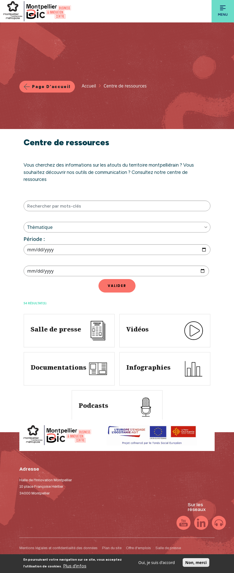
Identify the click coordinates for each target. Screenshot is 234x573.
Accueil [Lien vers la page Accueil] (89, 86)
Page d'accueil (51, 86)
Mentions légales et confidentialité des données (58, 548)
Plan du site (111, 548)
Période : (34, 239)
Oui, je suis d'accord (156, 564)
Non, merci (196, 564)
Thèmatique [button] (117, 227)
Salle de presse (168, 548)
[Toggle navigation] (223, 11)
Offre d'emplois (138, 548)
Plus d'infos (74, 567)
